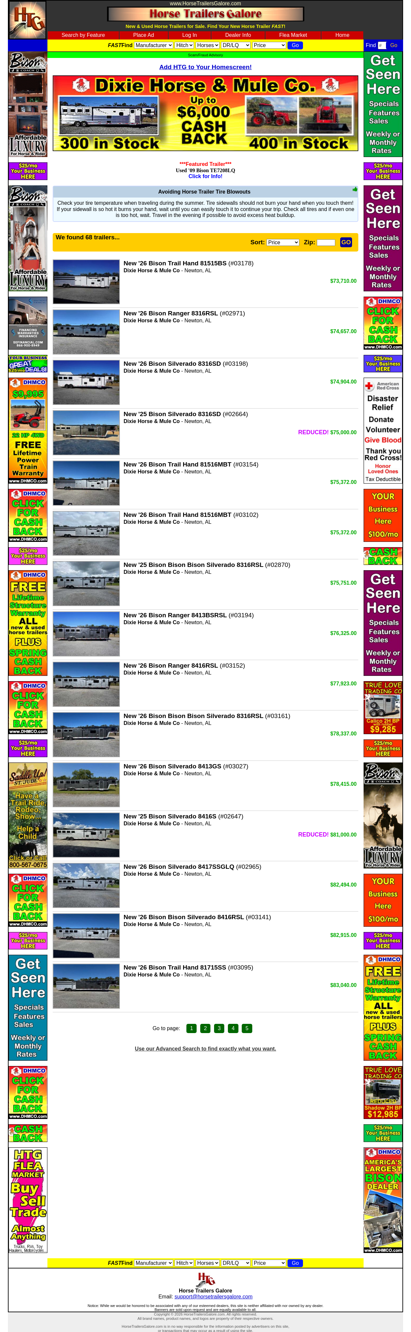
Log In (189, 35)
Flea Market (293, 35)
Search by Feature (83, 35)
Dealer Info (238, 35)
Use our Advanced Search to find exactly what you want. (205, 1049)
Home (342, 35)
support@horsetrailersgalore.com (214, 1296)
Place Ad (143, 35)
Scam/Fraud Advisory (205, 55)
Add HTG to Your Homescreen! (205, 67)
